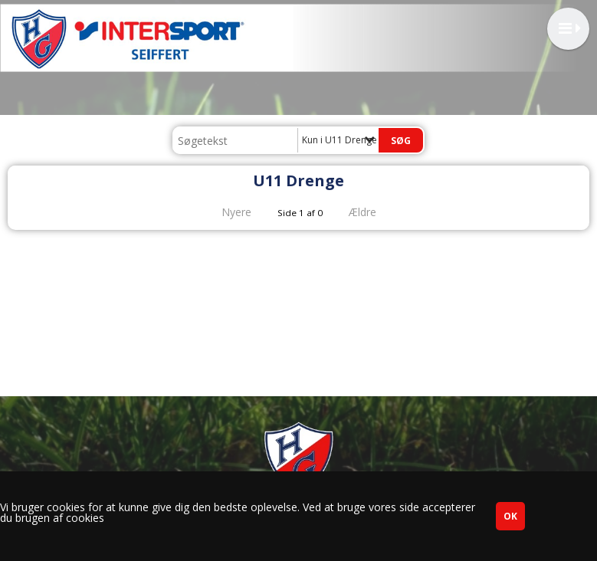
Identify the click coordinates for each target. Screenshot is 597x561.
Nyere (227, 212)
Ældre (373, 212)
